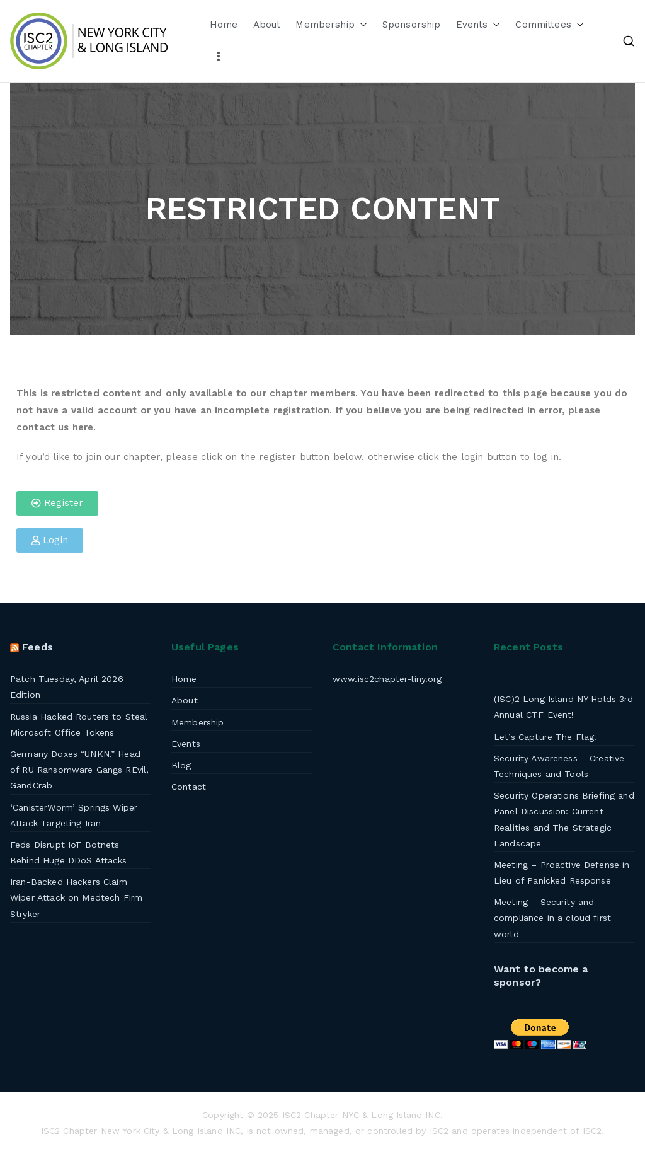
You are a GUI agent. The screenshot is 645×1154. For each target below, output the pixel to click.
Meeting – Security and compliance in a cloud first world (552, 917)
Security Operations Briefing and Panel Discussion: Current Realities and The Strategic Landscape (564, 819)
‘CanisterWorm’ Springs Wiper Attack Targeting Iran (73, 815)
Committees (549, 24)
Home (224, 24)
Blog (181, 765)
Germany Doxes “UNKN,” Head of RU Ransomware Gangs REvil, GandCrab (79, 769)
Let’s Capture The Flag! (545, 737)
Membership (331, 24)
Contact (188, 787)
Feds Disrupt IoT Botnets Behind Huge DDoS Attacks (68, 852)
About (267, 24)
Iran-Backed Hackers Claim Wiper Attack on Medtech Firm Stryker (76, 897)
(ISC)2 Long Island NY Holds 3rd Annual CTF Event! (564, 707)
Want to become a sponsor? (541, 975)
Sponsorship (411, 24)
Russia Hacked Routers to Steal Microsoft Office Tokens (79, 724)
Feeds (37, 647)
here (83, 427)
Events (478, 24)
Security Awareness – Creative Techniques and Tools (559, 766)
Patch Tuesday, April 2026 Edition (66, 687)
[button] (361, 24)
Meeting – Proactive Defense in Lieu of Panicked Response (562, 873)
